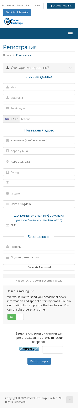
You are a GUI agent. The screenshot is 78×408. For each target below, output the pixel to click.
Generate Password (39, 267)
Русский (8, 5)
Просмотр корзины (61, 5)
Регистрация (33, 5)
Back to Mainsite (17, 12)
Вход (20, 5)
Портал (7, 55)
